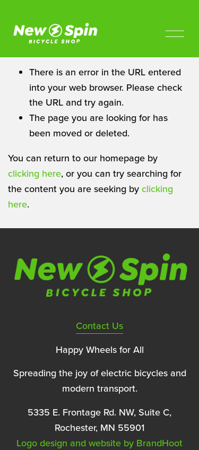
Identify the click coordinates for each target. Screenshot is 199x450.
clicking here (34, 173)
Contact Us (99, 325)
